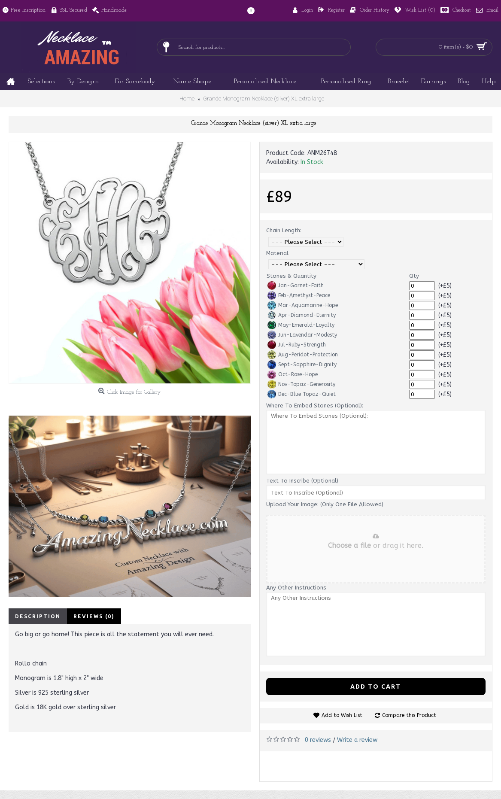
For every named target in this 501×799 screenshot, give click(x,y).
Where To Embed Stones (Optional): (314, 405)
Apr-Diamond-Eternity (301, 315)
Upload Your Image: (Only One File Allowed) (324, 504)
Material (277, 253)
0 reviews (318, 740)
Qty (414, 276)
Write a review (357, 740)
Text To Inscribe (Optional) (302, 480)
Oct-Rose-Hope (292, 374)
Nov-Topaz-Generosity (301, 384)
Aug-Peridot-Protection (302, 354)
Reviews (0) (94, 616)
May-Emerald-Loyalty (300, 325)
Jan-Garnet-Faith (295, 285)
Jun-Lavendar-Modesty (302, 335)
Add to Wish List (342, 715)
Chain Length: (283, 230)
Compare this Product (409, 715)
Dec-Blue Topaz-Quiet (301, 394)
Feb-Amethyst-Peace (298, 295)
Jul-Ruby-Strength (296, 344)
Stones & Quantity (291, 276)
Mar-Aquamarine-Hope (302, 305)
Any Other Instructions (296, 587)
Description (38, 616)
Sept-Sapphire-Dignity (302, 364)
